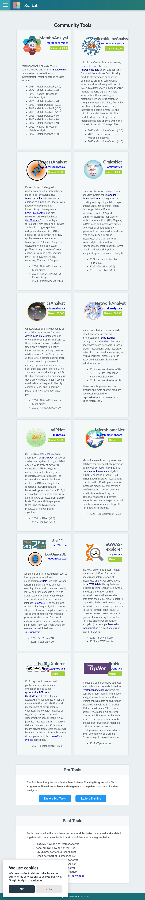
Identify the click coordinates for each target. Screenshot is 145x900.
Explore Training (91, 798)
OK (22, 889)
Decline (48, 889)
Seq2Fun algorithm (35, 212)
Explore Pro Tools (55, 798)
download (77, 875)
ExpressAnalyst (32, 631)
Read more (36, 880)
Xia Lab (31, 5)
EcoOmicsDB (33, 220)
